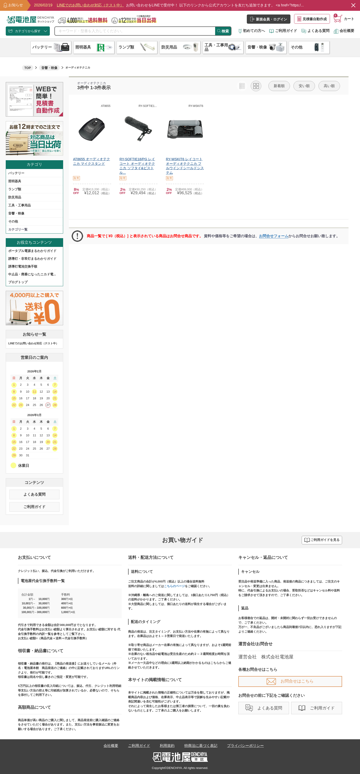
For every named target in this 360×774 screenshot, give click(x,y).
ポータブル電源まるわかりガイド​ (32, 251)
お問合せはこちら (290, 681)
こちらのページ (174, 586)
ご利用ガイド (283, 31)
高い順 (329, 86)
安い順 (304, 86)
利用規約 (167, 746)
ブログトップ (18, 282)
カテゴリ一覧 (18, 229)
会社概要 (344, 31)
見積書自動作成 (312, 18)
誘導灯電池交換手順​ (22, 266)
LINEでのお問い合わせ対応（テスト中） (33, 343)
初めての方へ (252, 31)
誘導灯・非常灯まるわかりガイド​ (32, 258)
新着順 (279, 86)
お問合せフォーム (273, 236)
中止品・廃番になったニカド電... (32, 274)
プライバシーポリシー (245, 746)
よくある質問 (315, 31)
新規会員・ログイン (268, 19)
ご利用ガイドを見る (322, 540)
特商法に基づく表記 (200, 746)
